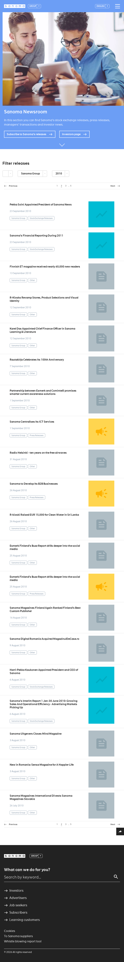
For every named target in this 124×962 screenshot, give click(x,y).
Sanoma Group (30, 173)
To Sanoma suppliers (18, 936)
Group (32, 6)
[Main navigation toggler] (117, 6)
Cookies (9, 931)
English (101, 6)
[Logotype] (14, 6)
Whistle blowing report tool (22, 941)
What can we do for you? (27, 869)
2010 (59, 173)
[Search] (116, 877)
